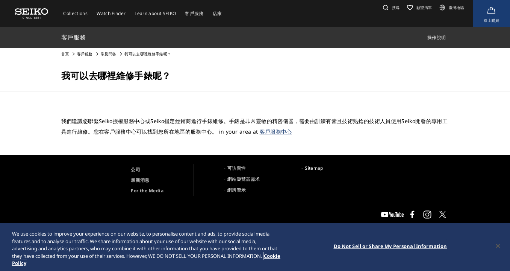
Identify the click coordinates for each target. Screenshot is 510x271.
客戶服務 (84, 53)
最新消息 (140, 180)
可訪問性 (236, 168)
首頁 (65, 53)
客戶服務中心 (276, 131)
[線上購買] (491, 13)
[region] (255, 247)
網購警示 (236, 190)
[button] (390, 7)
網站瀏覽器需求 (243, 179)
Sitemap (314, 168)
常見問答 (108, 53)
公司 (135, 169)
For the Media (147, 190)
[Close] (498, 246)
